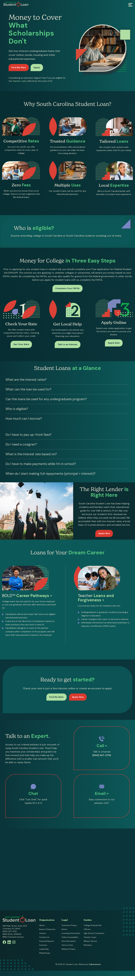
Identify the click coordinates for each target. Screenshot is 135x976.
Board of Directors (47, 929)
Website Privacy (68, 949)
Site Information (69, 941)
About (42, 925)
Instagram (14, 942)
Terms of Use (67, 945)
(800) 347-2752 (10, 931)
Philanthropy (44, 953)
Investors (43, 945)
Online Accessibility (70, 937)
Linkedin (9, 942)
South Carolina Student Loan (16, 3)
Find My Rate (18, 67)
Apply (36, 67)
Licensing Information (71, 933)
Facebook (4, 942)
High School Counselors (94, 933)
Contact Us (44, 937)
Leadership (44, 949)
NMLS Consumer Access (13, 937)
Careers (42, 933)
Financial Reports (46, 941)
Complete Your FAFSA (67, 288)
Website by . (90, 964)
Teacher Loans (19, 81)
